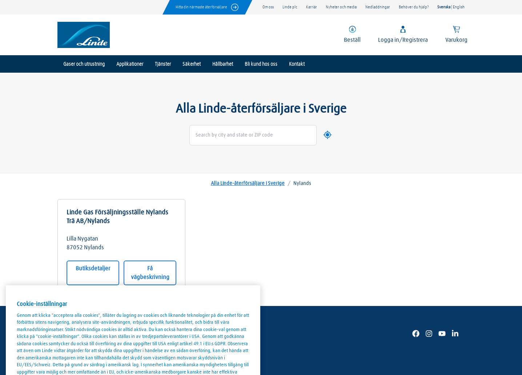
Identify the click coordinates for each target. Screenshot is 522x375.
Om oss (268, 7)
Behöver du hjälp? (414, 7)
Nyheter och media (341, 7)
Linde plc (289, 7)
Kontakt (297, 64)
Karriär (311, 7)
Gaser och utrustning (84, 64)
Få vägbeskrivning (150, 273)
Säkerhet (191, 64)
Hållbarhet (222, 64)
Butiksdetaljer (93, 268)
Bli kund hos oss (261, 64)
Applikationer (129, 64)
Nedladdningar (377, 7)
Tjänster (163, 64)
